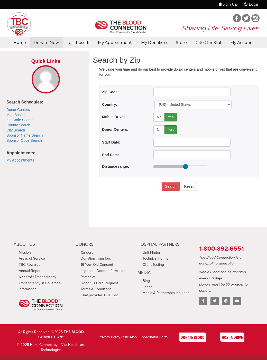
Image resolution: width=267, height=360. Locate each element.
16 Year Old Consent (97, 264)
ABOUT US (24, 244)
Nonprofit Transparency (37, 277)
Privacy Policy (109, 337)
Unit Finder (151, 252)
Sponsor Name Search (24, 135)
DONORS (85, 244)
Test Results (78, 42)
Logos (147, 287)
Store (181, 42)
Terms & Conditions (96, 289)
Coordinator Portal (154, 337)
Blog (146, 280)
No (159, 117)
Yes (171, 117)
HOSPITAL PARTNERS (158, 244)
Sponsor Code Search (24, 140)
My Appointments (115, 42)
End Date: (110, 155)
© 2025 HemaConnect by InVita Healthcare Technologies (51, 347)
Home (19, 42)
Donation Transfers (96, 258)
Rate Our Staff (209, 42)
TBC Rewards (29, 264)
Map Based (15, 115)
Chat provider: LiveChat (99, 295)
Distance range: (115, 166)
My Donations (154, 42)
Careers (87, 252)
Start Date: (111, 142)
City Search (15, 130)
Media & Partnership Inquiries (166, 293)
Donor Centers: (115, 129)
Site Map (130, 337)
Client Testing (153, 264)
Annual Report (30, 270)
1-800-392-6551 (221, 248)
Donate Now (46, 42)
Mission (25, 252)
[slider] (185, 166)
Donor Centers (18, 110)
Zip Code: (110, 92)
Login (252, 4)
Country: (109, 104)
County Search (18, 125)
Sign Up (228, 4)
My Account (242, 42)
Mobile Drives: (114, 117)
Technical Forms (155, 258)
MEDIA (144, 272)
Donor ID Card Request (99, 283)
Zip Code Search (19, 120)
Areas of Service (32, 258)
